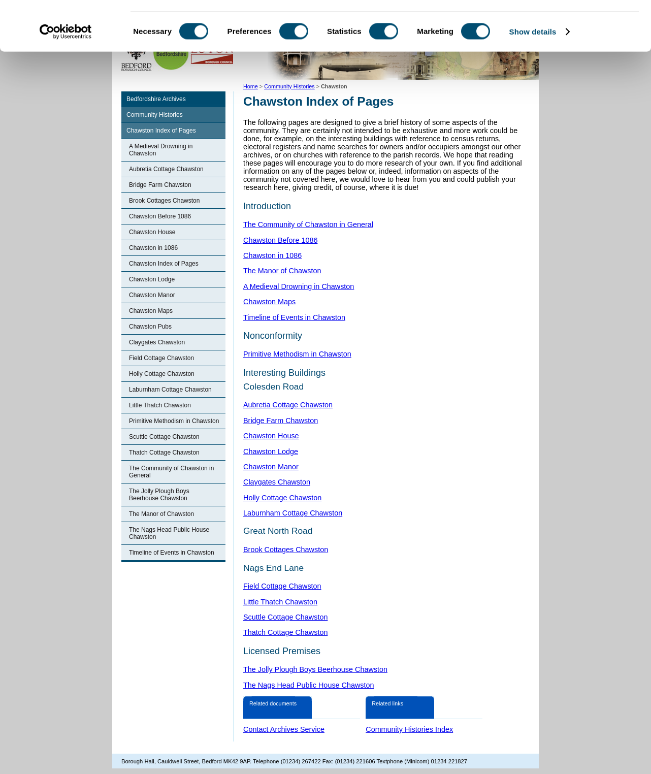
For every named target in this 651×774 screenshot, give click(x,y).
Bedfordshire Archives (156, 99)
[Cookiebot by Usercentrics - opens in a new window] (65, 78)
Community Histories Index (409, 729)
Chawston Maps (151, 310)
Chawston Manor (152, 295)
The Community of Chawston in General (171, 472)
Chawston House (152, 232)
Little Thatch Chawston (160, 405)
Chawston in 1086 (153, 247)
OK (566, 25)
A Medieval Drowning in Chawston (160, 150)
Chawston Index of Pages (161, 130)
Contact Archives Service (283, 729)
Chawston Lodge (152, 279)
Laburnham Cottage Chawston (170, 389)
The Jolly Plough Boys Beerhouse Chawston (159, 495)
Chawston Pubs (150, 326)
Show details (533, 78)
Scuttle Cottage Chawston (164, 436)
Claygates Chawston (157, 342)
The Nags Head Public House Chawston (169, 533)
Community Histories (154, 114)
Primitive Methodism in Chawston (174, 421)
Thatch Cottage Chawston (164, 452)
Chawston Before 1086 (160, 216)
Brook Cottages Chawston (164, 200)
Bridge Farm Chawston (160, 184)
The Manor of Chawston (161, 514)
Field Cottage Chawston (161, 358)
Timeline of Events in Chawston (171, 552)
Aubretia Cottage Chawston (166, 169)
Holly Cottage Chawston (161, 373)
